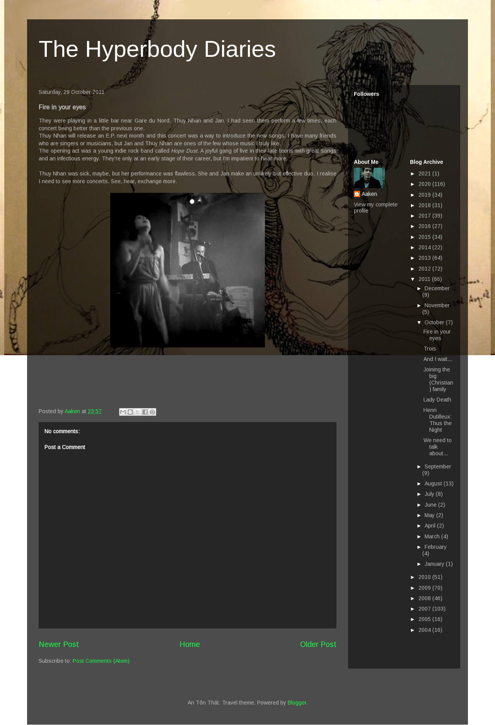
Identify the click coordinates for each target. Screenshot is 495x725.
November (437, 305)
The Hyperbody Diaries (157, 49)
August (434, 483)
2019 (425, 195)
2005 (425, 619)
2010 (425, 577)
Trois (429, 348)
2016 (425, 226)
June (431, 505)
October (435, 322)
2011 (425, 279)
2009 (425, 588)
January (435, 564)
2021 (425, 173)
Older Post (318, 644)
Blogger (297, 702)
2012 (425, 268)
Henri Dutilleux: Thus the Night (437, 419)
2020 (425, 184)
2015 (425, 237)
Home (189, 644)
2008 (425, 598)
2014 (425, 247)
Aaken (369, 194)
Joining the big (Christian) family (438, 379)
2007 (425, 609)
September (438, 466)
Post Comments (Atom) (101, 661)
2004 (425, 630)
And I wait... (437, 359)
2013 (425, 258)
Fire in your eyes (437, 334)
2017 (425, 216)
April (431, 525)
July (430, 494)
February (436, 547)
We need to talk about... (437, 446)
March (433, 536)
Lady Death (437, 400)
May (430, 515)
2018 (425, 205)
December (437, 288)
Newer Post (59, 644)
